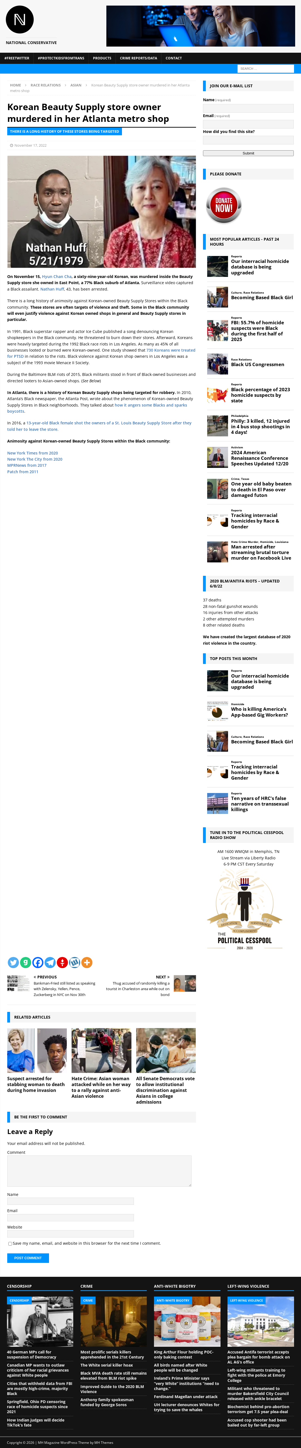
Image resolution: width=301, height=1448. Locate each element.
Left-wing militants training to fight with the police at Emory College (256, 1375)
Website (14, 1227)
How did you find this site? (229, 131)
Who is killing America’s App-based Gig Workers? (259, 711)
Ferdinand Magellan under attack (186, 1396)
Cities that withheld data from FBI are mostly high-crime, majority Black (39, 1388)
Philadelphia (239, 416)
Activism (237, 447)
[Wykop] (74, 962)
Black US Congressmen (257, 364)
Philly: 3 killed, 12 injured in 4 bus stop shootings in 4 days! (260, 426)
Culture (236, 292)
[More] (86, 962)
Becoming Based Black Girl (262, 297)
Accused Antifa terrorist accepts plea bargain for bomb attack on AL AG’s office (258, 1357)
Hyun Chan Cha (57, 276)
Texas (245, 479)
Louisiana (281, 542)
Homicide (266, 542)
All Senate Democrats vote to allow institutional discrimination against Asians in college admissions (165, 1090)
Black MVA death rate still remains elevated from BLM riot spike (113, 1375)
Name (12, 1194)
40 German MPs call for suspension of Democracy (31, 1354)
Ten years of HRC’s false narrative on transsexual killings (260, 804)
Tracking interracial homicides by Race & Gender (255, 521)
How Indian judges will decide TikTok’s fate (35, 1422)
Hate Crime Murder (244, 542)
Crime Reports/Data (138, 58)
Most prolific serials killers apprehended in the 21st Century (112, 1354)
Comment (16, 1152)
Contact (174, 58)
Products (102, 58)
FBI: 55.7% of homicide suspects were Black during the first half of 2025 (257, 331)
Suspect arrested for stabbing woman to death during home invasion (36, 1084)
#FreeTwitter (16, 58)
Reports (236, 256)
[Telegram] (50, 962)
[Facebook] (37, 962)
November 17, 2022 (30, 145)
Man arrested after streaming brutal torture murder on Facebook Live (261, 552)
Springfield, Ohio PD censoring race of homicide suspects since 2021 (37, 1406)
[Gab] (25, 962)
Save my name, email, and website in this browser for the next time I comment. (87, 1243)
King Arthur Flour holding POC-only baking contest (184, 1354)
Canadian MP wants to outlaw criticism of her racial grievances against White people (38, 1370)
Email (12, 1210)
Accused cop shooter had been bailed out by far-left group (257, 1422)
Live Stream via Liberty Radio (248, 857)
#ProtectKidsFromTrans (61, 58)
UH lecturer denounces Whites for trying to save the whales (186, 1407)
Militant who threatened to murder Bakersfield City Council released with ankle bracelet (258, 1393)
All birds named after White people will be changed (180, 1367)
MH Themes (103, 1442)
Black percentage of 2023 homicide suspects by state (260, 395)
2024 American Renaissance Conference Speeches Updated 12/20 (259, 458)
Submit (248, 153)
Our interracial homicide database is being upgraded (260, 266)
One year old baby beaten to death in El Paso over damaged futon (261, 489)
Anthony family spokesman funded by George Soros (107, 1402)
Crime (235, 479)
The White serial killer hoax (106, 1365)
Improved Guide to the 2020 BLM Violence (112, 1389)
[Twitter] (13, 962)
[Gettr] (62, 962)
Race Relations (46, 85)
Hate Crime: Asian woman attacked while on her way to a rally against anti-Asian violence (101, 1087)
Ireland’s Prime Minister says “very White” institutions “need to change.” (186, 1383)
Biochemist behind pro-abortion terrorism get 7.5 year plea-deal (258, 1409)
